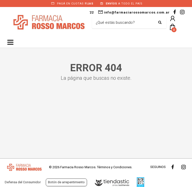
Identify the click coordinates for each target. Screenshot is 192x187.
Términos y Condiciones (114, 167)
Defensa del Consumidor (23, 182)
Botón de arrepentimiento (66, 182)
